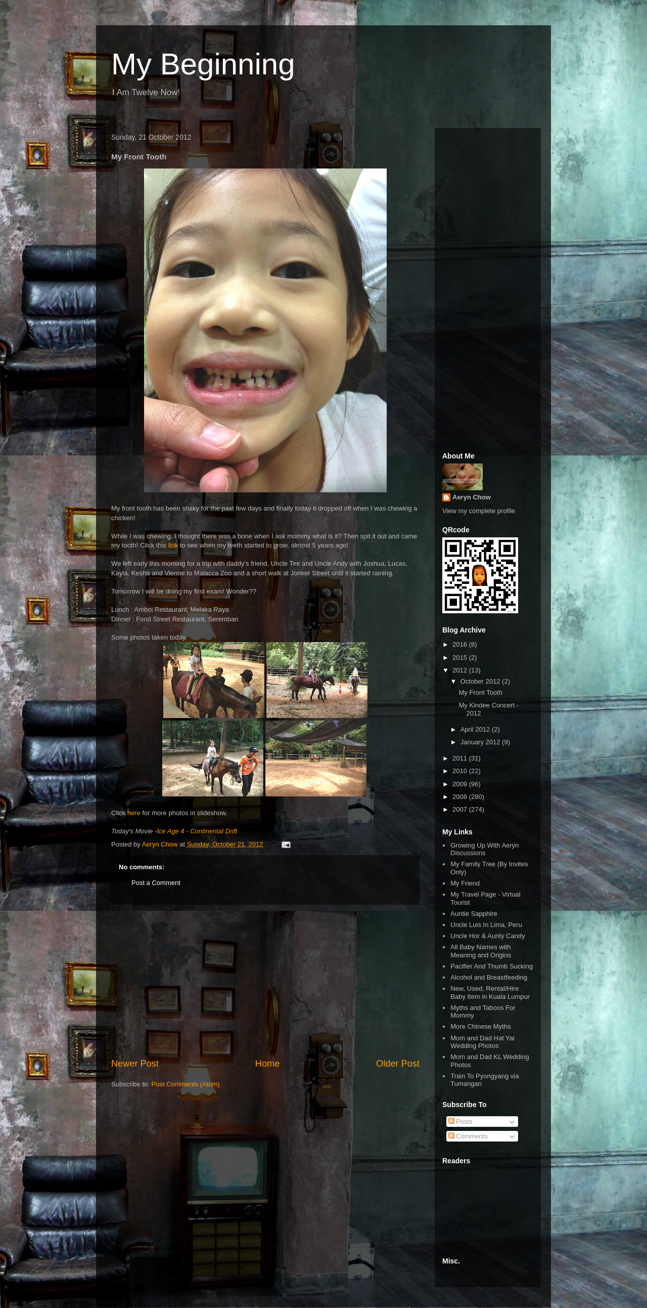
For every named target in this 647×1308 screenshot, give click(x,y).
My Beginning (203, 64)
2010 (460, 771)
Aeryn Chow (471, 497)
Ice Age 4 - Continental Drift (197, 831)
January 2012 (481, 742)
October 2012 (481, 681)
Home (267, 1064)
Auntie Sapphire (473, 913)
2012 (460, 670)
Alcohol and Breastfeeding (488, 977)
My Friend (465, 883)
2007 (460, 809)
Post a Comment (155, 883)
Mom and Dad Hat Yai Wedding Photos (482, 1042)
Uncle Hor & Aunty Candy (487, 936)
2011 (460, 758)
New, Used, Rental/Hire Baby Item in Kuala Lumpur (490, 992)
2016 (460, 644)
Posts (460, 1121)
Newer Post (135, 1064)
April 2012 (476, 729)
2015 (460, 657)
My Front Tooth (480, 692)
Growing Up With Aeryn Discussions (484, 849)
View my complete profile (478, 511)
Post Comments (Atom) (186, 1084)
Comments (468, 1136)
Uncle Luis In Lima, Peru (486, 925)
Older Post (398, 1064)
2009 (460, 784)
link (173, 545)
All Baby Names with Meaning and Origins (480, 951)
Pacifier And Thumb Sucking (491, 966)
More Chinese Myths (480, 1026)
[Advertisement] (265, 981)
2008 (460, 796)
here (134, 813)
